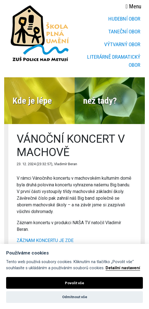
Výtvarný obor (122, 44)
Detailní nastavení (123, 268)
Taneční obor (124, 31)
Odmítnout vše (74, 297)
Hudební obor (124, 19)
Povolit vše (74, 283)
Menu (133, 6)
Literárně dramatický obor (113, 61)
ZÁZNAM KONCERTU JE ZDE (45, 240)
